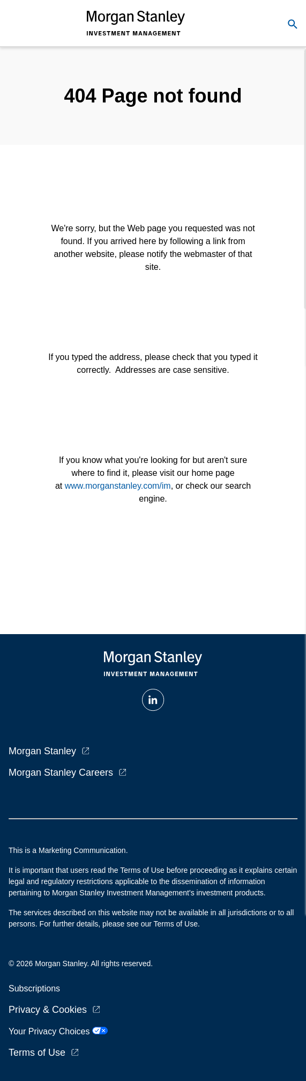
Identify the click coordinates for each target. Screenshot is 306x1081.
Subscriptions (34, 988)
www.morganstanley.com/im (118, 485)
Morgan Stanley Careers (61, 772)
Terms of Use (37, 1052)
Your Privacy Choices (58, 1031)
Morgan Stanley (42, 751)
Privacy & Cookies (48, 1009)
